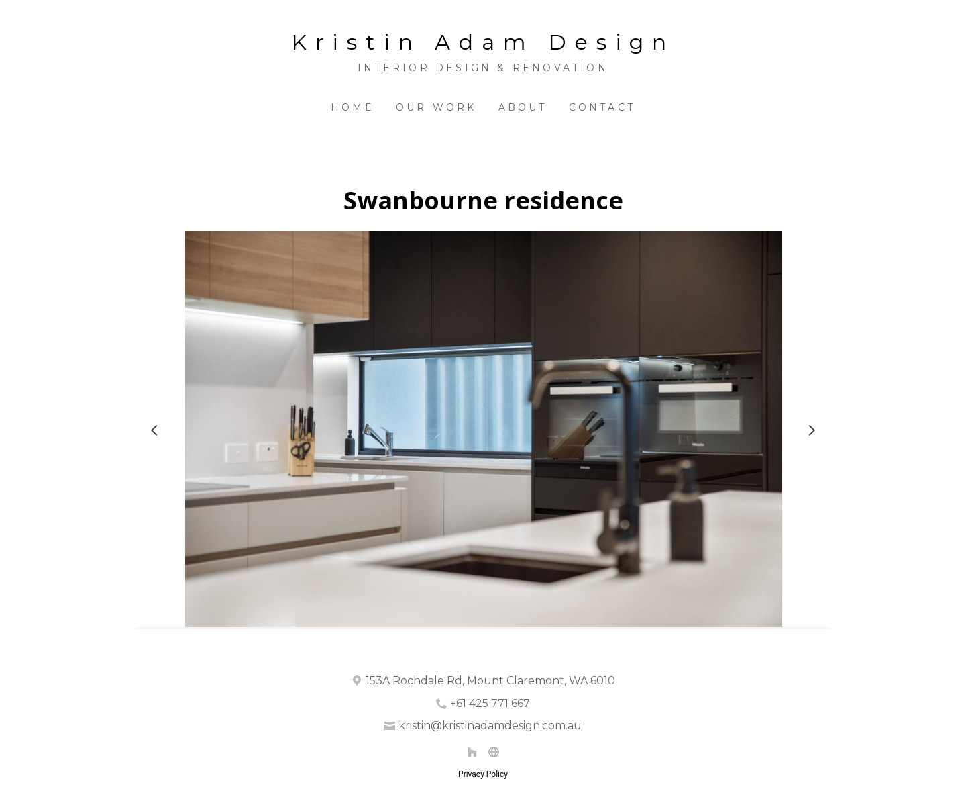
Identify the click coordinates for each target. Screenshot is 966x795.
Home (352, 107)
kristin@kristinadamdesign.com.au (490, 725)
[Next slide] (811, 430)
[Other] (493, 752)
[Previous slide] (154, 430)
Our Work (436, 107)
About (522, 107)
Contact (602, 107)
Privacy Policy (483, 774)
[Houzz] (472, 752)
